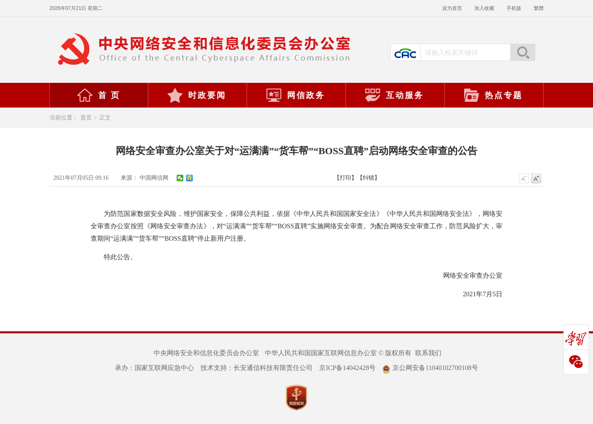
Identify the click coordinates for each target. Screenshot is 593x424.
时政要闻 (196, 95)
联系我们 (428, 352)
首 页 (98, 95)
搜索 (522, 52)
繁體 (539, 8)
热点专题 (493, 95)
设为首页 (452, 8)
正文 (105, 118)
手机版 (514, 8)
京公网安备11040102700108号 (430, 367)
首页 (86, 118)
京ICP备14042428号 (347, 367)
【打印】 (345, 178)
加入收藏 (484, 8)
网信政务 (295, 95)
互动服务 (394, 95)
